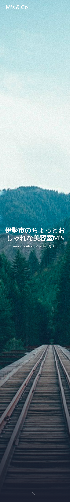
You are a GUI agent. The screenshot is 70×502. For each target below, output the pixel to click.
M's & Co (17, 7)
